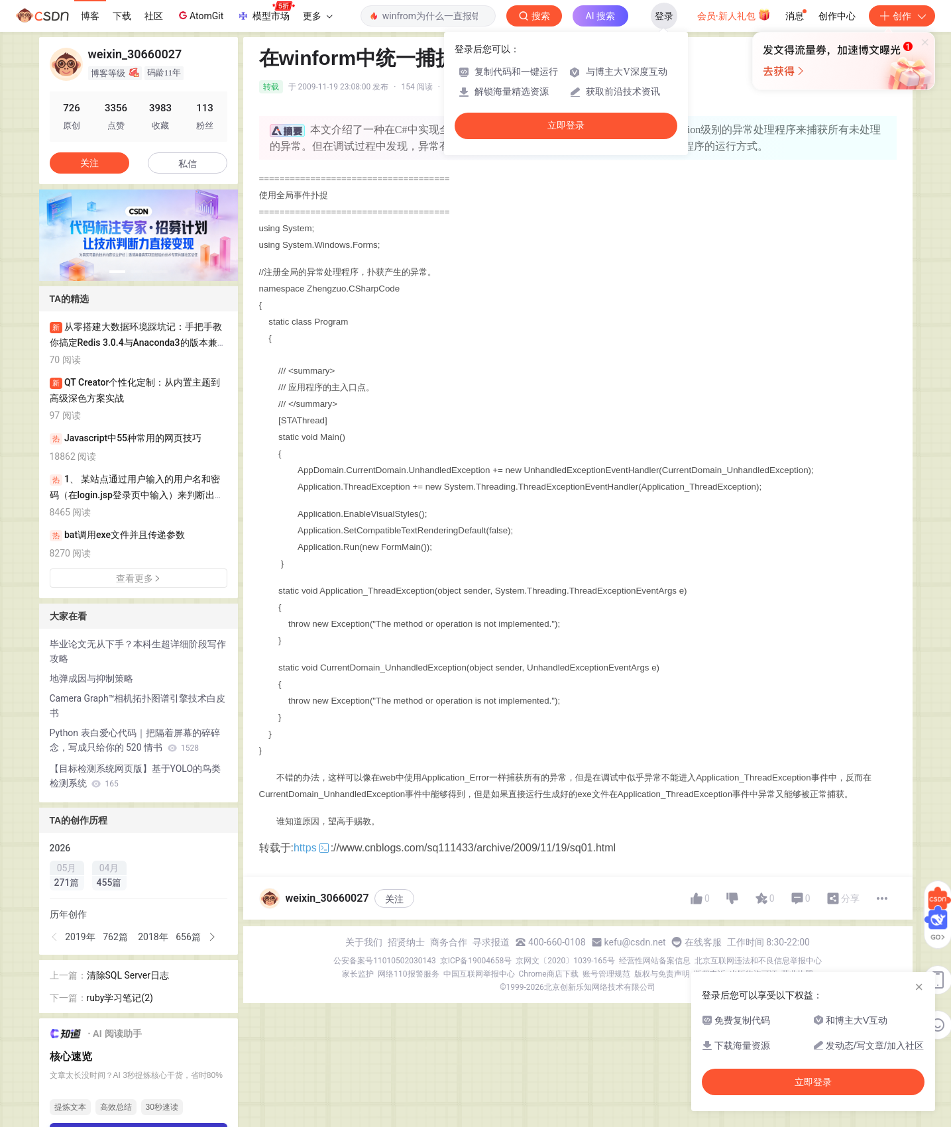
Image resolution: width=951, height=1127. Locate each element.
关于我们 (363, 942)
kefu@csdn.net (635, 942)
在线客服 (703, 942)
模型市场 (266, 12)
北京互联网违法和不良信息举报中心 (758, 960)
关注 (394, 899)
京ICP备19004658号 (476, 960)
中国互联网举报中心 (479, 974)
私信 (187, 163)
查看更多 (138, 578)
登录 (664, 16)
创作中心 (837, 16)
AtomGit (199, 15)
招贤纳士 (406, 942)
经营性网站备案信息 (655, 960)
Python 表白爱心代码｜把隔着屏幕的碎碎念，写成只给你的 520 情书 (135, 740)
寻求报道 (491, 942)
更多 (317, 16)
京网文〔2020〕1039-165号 (565, 960)
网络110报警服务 (408, 974)
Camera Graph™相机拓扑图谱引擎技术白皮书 (138, 705)
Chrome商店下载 (549, 974)
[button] (117, 271)
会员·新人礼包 (734, 14)
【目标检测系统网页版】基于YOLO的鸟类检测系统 (135, 775)
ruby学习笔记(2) (120, 998)
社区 (153, 16)
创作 (902, 16)
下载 (122, 16)
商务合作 (448, 942)
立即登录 (566, 126)
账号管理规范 (606, 974)
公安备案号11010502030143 (384, 960)
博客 (90, 16)
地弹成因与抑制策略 (91, 678)
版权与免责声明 (662, 974)
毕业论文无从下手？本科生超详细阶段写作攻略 (138, 651)
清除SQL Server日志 (128, 975)
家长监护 (358, 974)
